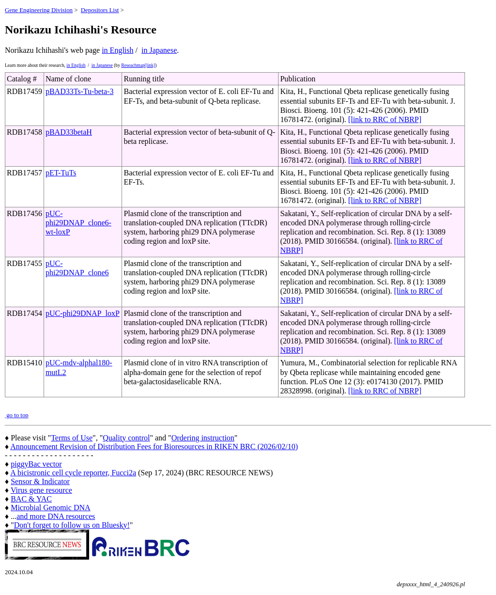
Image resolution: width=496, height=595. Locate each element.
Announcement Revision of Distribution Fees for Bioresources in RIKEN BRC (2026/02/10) (154, 446)
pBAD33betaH (69, 132)
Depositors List (100, 10)
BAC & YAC (31, 499)
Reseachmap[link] (138, 65)
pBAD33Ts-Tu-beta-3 (80, 91)
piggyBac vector (36, 464)
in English (117, 50)
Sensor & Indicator (40, 481)
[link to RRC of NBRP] (384, 119)
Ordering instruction (202, 438)
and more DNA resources (55, 516)
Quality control (126, 438)
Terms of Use (72, 438)
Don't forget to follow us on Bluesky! (72, 525)
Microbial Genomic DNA (50, 507)
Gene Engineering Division (39, 10)
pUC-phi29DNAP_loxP (83, 313)
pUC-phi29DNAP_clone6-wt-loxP (78, 222)
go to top (17, 415)
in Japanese (159, 50)
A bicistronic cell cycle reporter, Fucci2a (73, 473)
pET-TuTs (61, 173)
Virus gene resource (41, 490)
